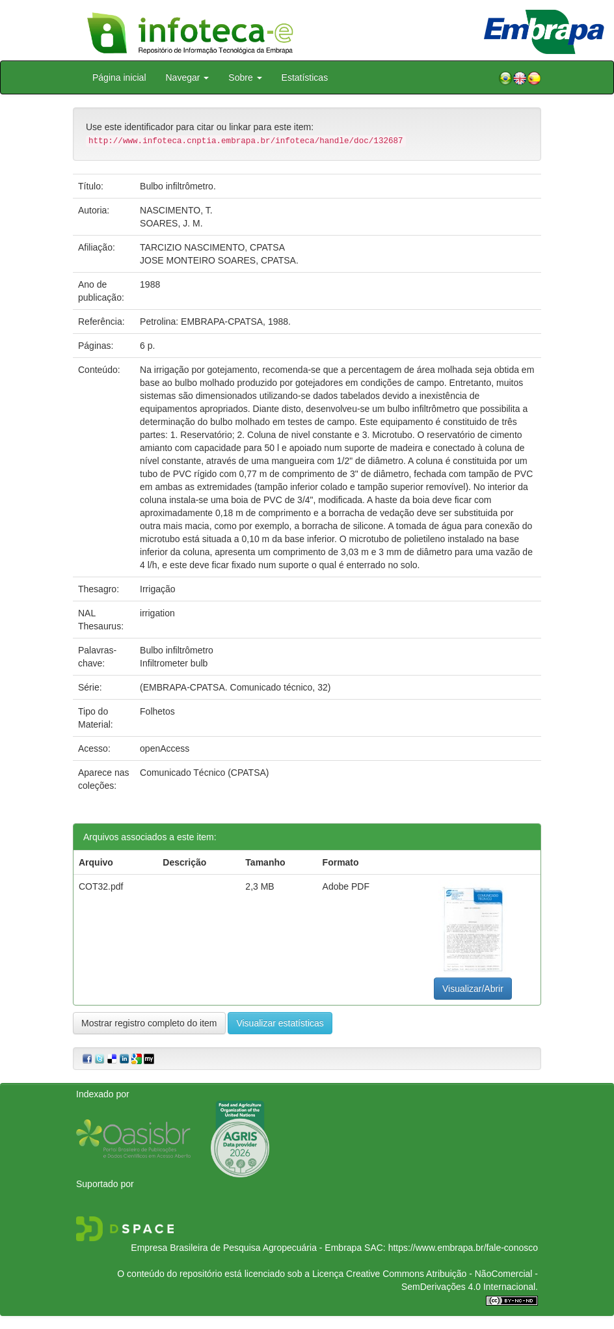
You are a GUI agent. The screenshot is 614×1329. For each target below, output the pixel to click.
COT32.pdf (101, 886)
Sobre (244, 77)
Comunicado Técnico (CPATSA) (204, 772)
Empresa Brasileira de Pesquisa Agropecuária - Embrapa (246, 1247)
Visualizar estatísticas (279, 1023)
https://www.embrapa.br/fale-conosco (463, 1247)
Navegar (187, 77)
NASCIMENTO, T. (176, 210)
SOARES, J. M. (171, 223)
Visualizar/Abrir (472, 988)
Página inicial (119, 77)
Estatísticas (305, 77)
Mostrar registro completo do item (149, 1023)
